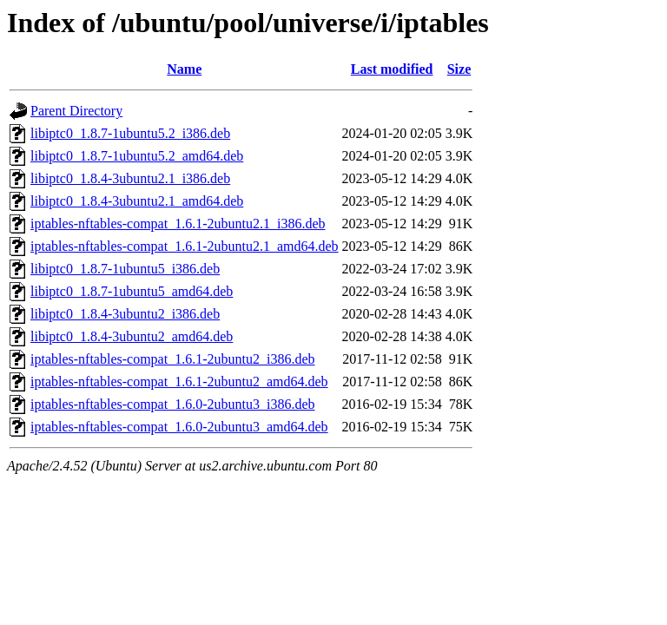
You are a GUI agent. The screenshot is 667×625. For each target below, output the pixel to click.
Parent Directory (76, 110)
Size (459, 69)
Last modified (392, 69)
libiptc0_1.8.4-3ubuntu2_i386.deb (125, 313)
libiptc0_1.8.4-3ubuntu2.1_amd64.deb (136, 201)
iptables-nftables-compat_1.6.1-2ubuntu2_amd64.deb (179, 381)
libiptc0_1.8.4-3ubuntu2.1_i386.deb (130, 178)
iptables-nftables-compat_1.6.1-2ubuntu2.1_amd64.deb (184, 246)
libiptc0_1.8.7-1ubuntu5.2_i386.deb (130, 133)
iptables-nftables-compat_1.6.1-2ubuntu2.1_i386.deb (177, 223)
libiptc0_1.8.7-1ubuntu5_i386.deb (125, 268)
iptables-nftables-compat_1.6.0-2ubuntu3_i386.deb (172, 404)
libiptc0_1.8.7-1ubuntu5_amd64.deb (131, 291)
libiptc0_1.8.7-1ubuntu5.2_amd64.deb (136, 155)
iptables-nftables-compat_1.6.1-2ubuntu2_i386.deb (172, 359)
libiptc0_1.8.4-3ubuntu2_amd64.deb (131, 336)
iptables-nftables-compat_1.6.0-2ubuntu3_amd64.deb (179, 426)
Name (184, 69)
